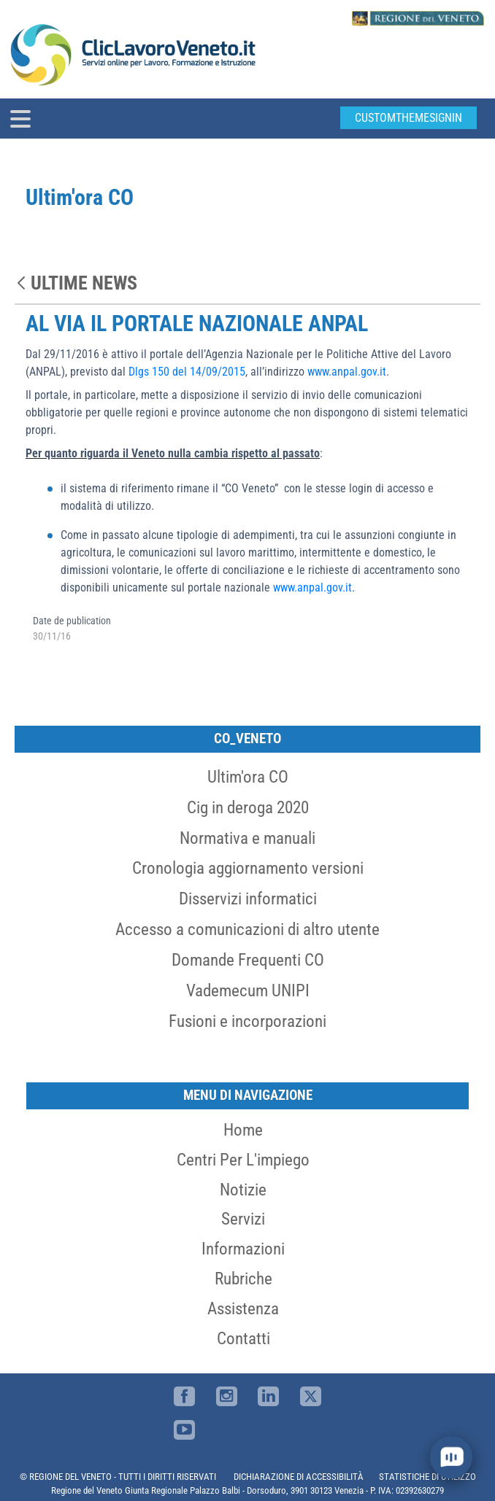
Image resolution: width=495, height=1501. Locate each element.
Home (243, 1130)
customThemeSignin (408, 118)
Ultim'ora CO (247, 777)
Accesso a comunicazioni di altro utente (247, 929)
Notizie (243, 1189)
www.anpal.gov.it (346, 372)
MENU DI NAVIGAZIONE (247, 1095)
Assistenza (243, 1308)
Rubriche (243, 1278)
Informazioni (243, 1248)
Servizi (243, 1219)
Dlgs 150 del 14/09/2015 (186, 372)
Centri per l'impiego (243, 1159)
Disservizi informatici (248, 898)
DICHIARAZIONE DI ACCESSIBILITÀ (299, 1476)
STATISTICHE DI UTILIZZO (427, 1476)
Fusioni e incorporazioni (247, 1021)
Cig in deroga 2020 (248, 807)
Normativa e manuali (247, 838)
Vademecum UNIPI (248, 990)
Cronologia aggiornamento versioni (248, 868)
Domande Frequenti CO (248, 960)
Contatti (243, 1338)
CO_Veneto (247, 738)
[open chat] (451, 1457)
